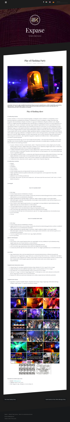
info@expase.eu (17, 381)
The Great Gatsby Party (10, 399)
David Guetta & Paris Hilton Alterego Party (56, 399)
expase (34, 63)
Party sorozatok (40, 63)
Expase (35, 30)
